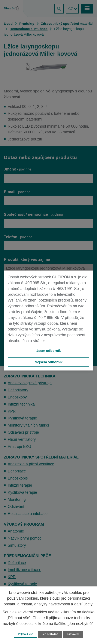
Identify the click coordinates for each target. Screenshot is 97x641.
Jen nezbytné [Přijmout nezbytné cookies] (50, 634)
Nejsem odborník (49, 362)
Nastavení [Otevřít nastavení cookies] (73, 634)
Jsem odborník (48, 350)
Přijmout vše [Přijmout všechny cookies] (25, 634)
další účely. (83, 604)
